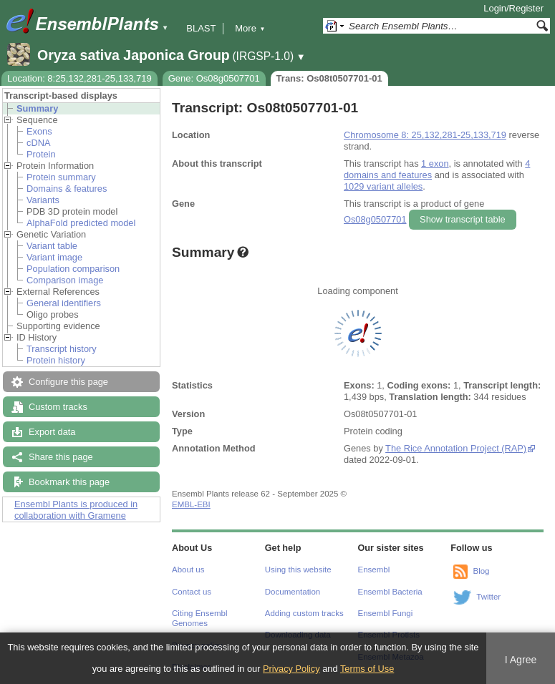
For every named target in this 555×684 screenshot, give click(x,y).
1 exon (434, 163)
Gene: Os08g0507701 (214, 78)
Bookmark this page (69, 482)
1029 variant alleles (383, 186)
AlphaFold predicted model (80, 223)
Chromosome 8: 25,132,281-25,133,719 (425, 135)
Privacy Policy (291, 668)
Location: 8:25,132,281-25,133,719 (79, 78)
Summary (37, 108)
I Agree (521, 659)
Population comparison (73, 268)
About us (188, 569)
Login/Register (513, 8)
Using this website (298, 569)
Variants (42, 200)
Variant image (54, 257)
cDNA (38, 142)
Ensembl (374, 569)
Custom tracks (58, 406)
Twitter (488, 596)
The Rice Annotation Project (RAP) (455, 448)
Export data (52, 431)
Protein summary (61, 177)
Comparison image (64, 280)
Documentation (292, 591)
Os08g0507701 (375, 219)
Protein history (55, 360)
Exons (39, 131)
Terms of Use (367, 668)
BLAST (201, 28)
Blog (481, 571)
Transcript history (61, 348)
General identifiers (63, 303)
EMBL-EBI (191, 504)
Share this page (61, 456)
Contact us (191, 591)
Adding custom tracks (304, 613)
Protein (41, 154)
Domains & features (66, 188)
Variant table (51, 245)
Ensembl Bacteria (390, 591)
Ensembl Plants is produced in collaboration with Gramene (75, 510)
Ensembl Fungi (385, 613)
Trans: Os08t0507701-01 (329, 78)
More (250, 28)
